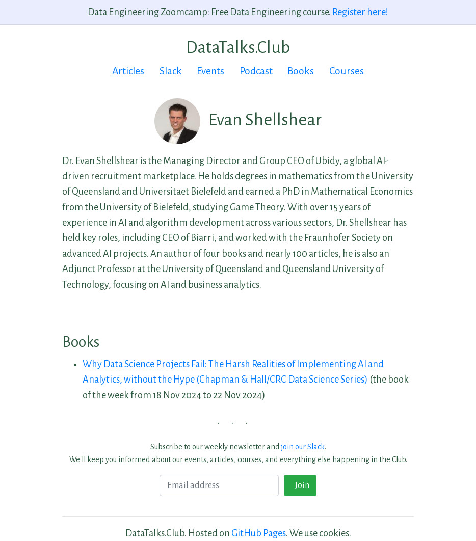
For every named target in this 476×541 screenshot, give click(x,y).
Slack (171, 71)
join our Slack (303, 447)
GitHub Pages (258, 533)
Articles (128, 71)
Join (300, 485)
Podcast (256, 71)
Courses (346, 71)
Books (300, 71)
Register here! (360, 12)
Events (210, 71)
